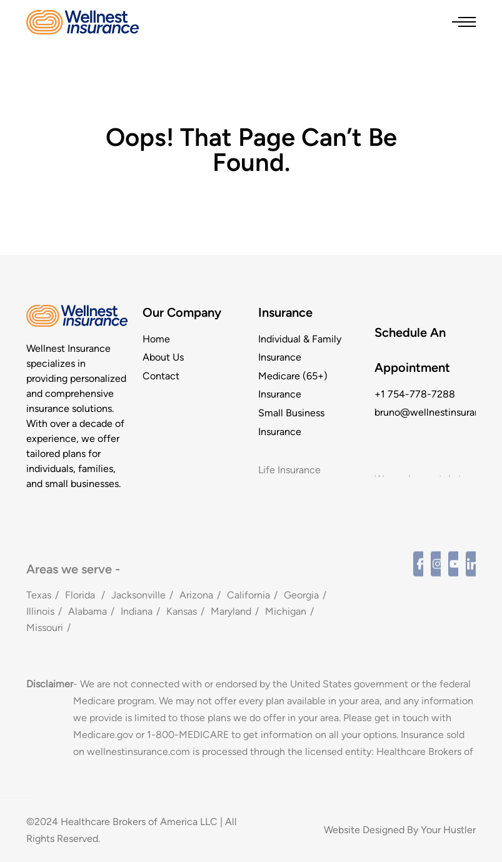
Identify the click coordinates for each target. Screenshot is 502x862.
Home (156, 339)
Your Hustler (448, 830)
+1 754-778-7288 (414, 394)
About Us (163, 357)
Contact (161, 376)
